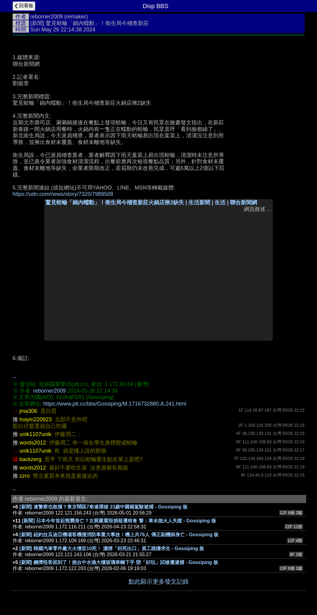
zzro (25, 476)
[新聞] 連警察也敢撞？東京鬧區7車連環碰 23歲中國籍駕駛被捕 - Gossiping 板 (103, 506)
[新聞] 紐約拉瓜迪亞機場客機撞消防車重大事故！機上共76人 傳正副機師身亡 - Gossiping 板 (119, 534)
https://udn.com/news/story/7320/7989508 (63, 194)
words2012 (33, 443)
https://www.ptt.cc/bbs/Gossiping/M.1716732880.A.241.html (114, 404)
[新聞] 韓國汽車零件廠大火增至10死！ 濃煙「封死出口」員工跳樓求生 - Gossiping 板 (111, 548)
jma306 (28, 411)
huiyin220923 (36, 419)
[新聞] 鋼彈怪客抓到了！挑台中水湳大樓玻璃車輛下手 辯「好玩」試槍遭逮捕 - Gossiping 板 (118, 562)
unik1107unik (35, 434)
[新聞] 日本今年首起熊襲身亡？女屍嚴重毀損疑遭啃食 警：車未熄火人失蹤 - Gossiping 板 (119, 520)
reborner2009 (46, 17)
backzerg (31, 459)
